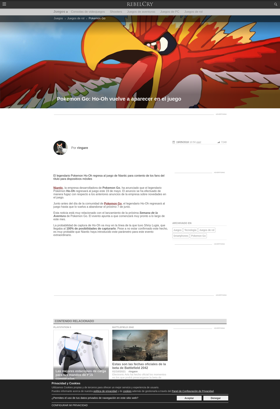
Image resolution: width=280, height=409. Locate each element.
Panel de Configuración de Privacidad (193, 391)
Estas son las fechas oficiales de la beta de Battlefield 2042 (139, 366)
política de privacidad (105, 391)
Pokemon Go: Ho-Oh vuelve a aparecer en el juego (119, 99)
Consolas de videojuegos (88, 11)
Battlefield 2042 (123, 327)
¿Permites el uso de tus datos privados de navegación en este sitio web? (95, 397)
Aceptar (189, 398)
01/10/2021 (119, 371)
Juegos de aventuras (141, 11)
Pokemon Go (113, 203)
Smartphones (180, 235)
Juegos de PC (169, 11)
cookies (127, 391)
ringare (133, 371)
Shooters (116, 11)
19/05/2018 (182, 142)
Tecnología (190, 230)
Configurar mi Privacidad (70, 405)
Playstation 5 (62, 327)
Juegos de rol (193, 11)
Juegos (59, 11)
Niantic (58, 187)
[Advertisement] (140, 125)
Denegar (216, 398)
